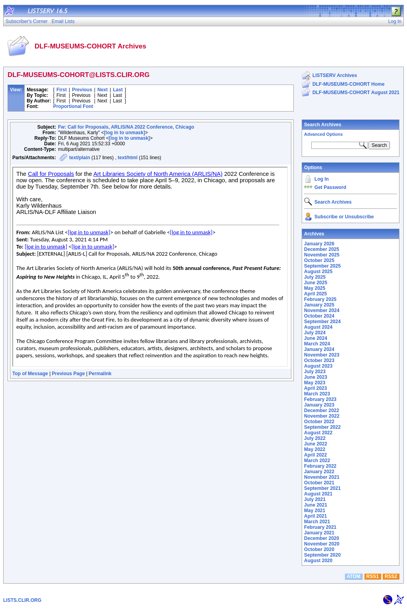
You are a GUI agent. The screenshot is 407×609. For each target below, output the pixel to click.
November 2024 (321, 310)
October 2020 (319, 549)
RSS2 (391, 576)
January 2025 (319, 305)
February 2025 (320, 299)
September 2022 (322, 427)
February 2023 (320, 399)
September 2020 (322, 555)
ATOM (353, 576)
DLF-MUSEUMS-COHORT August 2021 (355, 92)
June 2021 (315, 505)
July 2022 (315, 438)
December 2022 (321, 410)
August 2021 (318, 494)
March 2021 (317, 521)
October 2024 (319, 316)
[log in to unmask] (124, 132)
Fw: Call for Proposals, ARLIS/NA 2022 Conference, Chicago (126, 127)
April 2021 (315, 516)
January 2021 (319, 533)
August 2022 (318, 433)
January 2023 (319, 405)
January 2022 (319, 471)
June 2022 (315, 444)
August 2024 (318, 327)
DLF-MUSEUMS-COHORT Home (348, 84)
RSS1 (372, 576)
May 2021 (314, 510)
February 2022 (320, 466)
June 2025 (315, 282)
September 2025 (322, 266)
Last (118, 90)
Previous (82, 90)
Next (102, 90)
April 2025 (315, 294)
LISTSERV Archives (334, 75)
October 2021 (319, 483)
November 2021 (321, 477)
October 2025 (319, 260)
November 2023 (321, 355)
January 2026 (319, 244)
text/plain (79, 157)
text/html (128, 157)
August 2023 (318, 366)
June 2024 (315, 338)
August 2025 (318, 271)
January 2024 (319, 349)
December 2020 (321, 538)
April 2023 (315, 388)
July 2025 (315, 277)
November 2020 (321, 544)
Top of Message (30, 373)
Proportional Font (73, 106)
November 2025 (321, 255)
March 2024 (317, 344)
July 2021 (315, 499)
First (61, 90)
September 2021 (322, 488)
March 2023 (317, 394)
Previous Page (68, 373)
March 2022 (317, 460)
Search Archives (322, 124)
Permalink (100, 373)
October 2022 (319, 421)
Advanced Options (323, 134)
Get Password (330, 187)
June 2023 (315, 377)
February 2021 (320, 527)
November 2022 (321, 416)
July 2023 (315, 371)
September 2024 (322, 321)
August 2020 (318, 560)
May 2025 (314, 288)
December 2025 (321, 249)
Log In (321, 179)
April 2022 (315, 455)
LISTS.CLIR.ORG (22, 600)
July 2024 (315, 332)
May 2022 (314, 449)
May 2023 (314, 382)
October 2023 (319, 360)
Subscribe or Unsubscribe (344, 217)
